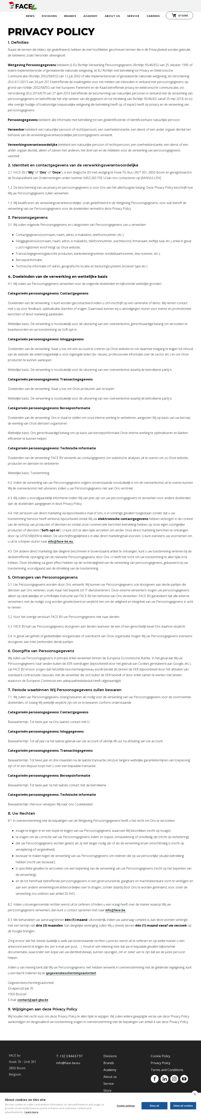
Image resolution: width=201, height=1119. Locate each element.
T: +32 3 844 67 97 (69, 1056)
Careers (153, 16)
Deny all (154, 1105)
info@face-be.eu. (61, 541)
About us (110, 1077)
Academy (90, 16)
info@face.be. (115, 910)
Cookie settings (126, 1105)
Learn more (31, 1112)
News (30, 16)
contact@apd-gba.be (32, 1000)
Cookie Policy (160, 1056)
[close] (195, 1094)
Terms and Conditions (167, 1070)
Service (133, 16)
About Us (112, 16)
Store (107, 1090)
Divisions (49, 16)
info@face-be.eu (68, 1063)
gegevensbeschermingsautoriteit (71, 973)
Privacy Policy (160, 1063)
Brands (70, 16)
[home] (22, 5)
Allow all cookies (183, 1105)
